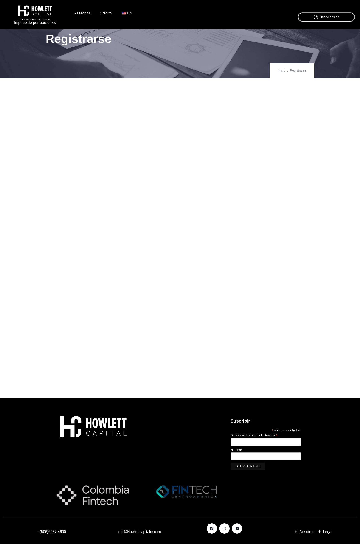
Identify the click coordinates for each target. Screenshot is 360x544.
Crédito (106, 13)
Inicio (281, 70)
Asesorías (82, 13)
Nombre (236, 450)
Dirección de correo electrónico (254, 435)
